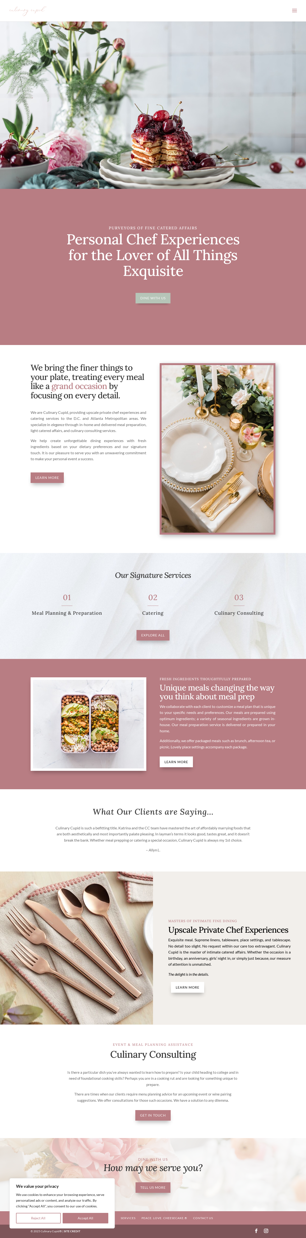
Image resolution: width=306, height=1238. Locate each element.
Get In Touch (153, 1115)
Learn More (47, 478)
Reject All (38, 1218)
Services (128, 1218)
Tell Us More (153, 1187)
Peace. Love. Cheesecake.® (164, 1218)
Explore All (153, 635)
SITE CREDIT (72, 1231)
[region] (62, 1203)
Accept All (85, 1218)
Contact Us (203, 1218)
